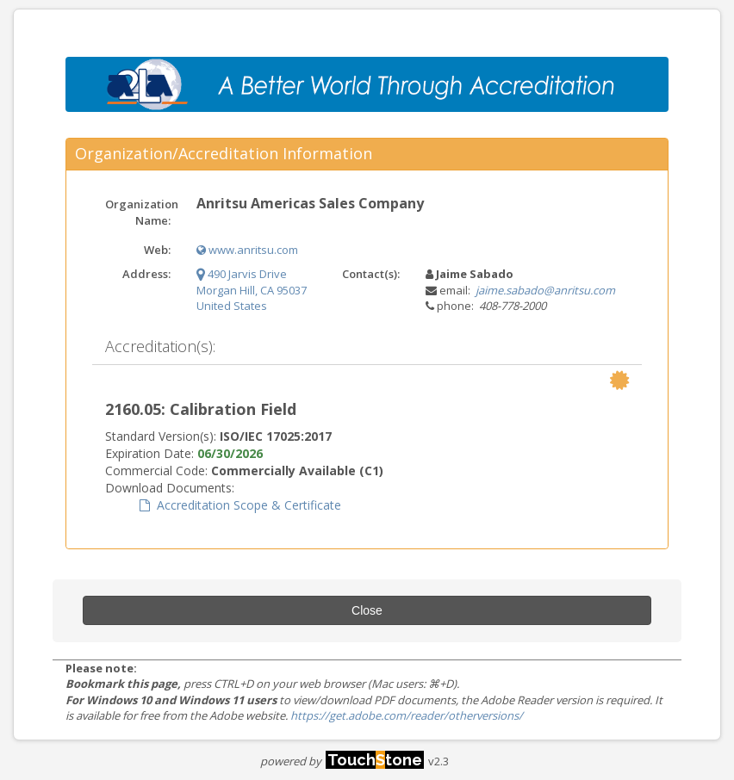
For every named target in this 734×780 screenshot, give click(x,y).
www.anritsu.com (247, 249)
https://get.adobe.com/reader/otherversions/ (406, 715)
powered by (342, 761)
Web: (157, 249)
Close (367, 610)
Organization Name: (141, 212)
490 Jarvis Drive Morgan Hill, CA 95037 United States (251, 289)
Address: (146, 274)
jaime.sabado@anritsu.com (545, 290)
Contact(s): (371, 274)
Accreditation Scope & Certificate (240, 505)
